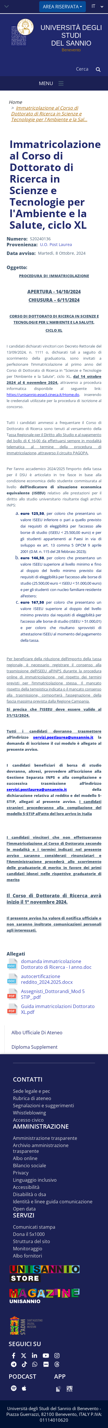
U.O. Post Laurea (56, 244)
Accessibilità (26, 1187)
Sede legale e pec (31, 1091)
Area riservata (61, 6)
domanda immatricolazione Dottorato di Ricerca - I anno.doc (56, 964)
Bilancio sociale (29, 1166)
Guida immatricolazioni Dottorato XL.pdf (58, 1009)
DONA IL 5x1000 (29, 1234)
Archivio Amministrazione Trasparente (41, 1148)
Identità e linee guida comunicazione (52, 1202)
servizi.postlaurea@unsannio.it (63, 737)
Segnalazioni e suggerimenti (43, 1106)
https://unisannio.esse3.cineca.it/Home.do (43, 394)
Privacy (21, 1173)
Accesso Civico (28, 1120)
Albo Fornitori (27, 1256)
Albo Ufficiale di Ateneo (37, 1032)
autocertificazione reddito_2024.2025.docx (47, 979)
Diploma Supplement (35, 1047)
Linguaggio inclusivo (35, 1180)
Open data (24, 1209)
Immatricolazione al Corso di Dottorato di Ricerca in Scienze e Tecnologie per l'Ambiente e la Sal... (49, 114)
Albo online (25, 1158)
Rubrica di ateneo (32, 1098)
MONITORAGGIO (27, 1249)
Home (15, 102)
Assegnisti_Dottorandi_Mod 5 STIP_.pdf (53, 994)
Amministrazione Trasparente (45, 1138)
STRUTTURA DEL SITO (31, 1242)
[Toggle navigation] (6, 6)
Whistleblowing (29, 1113)
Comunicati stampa (34, 1227)
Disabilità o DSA (29, 1194)
